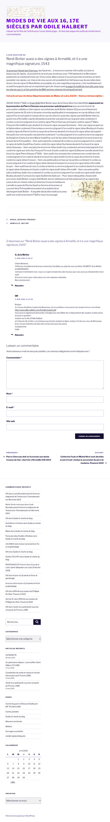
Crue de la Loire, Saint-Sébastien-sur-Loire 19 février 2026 (23, 567)
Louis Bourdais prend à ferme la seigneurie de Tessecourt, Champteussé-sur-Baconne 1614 (23, 496)
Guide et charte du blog (23, 518)
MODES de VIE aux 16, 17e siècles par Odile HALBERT (47, 24)
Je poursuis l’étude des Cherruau (22, 70)
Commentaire (14, 357)
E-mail (10, 407)
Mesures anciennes (14, 721)
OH (24, 55)
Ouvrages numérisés (14, 731)
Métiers (9, 726)
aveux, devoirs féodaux (23, 220)
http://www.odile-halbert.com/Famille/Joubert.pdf (35, 310)
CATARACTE (11, 655)
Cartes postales (12, 711)
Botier (25, 223)
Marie (8, 531)
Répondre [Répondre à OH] (19, 335)
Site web (10, 421)
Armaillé (15, 223)
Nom (9, 393)
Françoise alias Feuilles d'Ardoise (19, 536)
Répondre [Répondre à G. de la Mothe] (19, 285)
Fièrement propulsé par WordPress (20, 816)
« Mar (12, 782)
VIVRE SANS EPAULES (15, 736)
